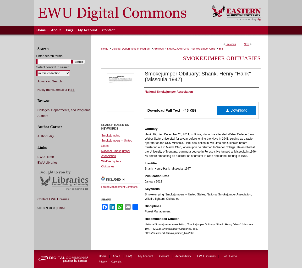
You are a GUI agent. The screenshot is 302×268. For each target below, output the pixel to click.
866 (221, 48)
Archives (159, 48)
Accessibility (183, 256)
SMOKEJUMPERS (178, 48)
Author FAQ (46, 136)
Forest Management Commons (119, 186)
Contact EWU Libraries (53, 199)
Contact (164, 256)
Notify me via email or (56, 90)
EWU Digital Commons (119, 13)
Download (236, 110)
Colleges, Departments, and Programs (64, 110)
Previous (231, 44)
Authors (43, 116)
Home (104, 48)
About (117, 256)
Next (246, 44)
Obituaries (108, 166)
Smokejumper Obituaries (222, 58)
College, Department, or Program (131, 48)
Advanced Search (50, 81)
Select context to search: (53, 67)
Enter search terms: (49, 56)
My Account (146, 256)
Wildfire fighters (111, 161)
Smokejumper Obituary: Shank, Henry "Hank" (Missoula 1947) (198, 76)
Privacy (103, 261)
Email (61, 208)
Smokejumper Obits (203, 48)
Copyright (116, 261)
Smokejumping (110, 135)
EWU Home (46, 157)
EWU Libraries (48, 162)
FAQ (129, 256)
